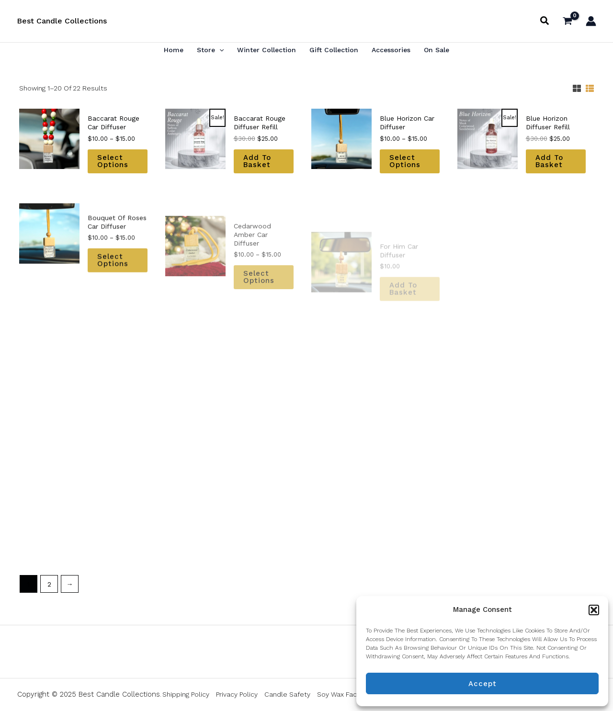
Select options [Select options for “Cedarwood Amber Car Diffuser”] (258, 303)
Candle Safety (287, 694)
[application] (219, 50)
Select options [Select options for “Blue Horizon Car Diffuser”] (404, 164)
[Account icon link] (591, 21)
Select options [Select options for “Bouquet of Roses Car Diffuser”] (112, 286)
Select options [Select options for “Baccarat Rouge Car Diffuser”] (112, 161)
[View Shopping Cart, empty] (567, 20)
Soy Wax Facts (340, 694)
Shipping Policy (185, 694)
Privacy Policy (237, 694)
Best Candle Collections (62, 20)
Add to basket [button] (257, 161)
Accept (482, 683)
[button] (594, 610)
